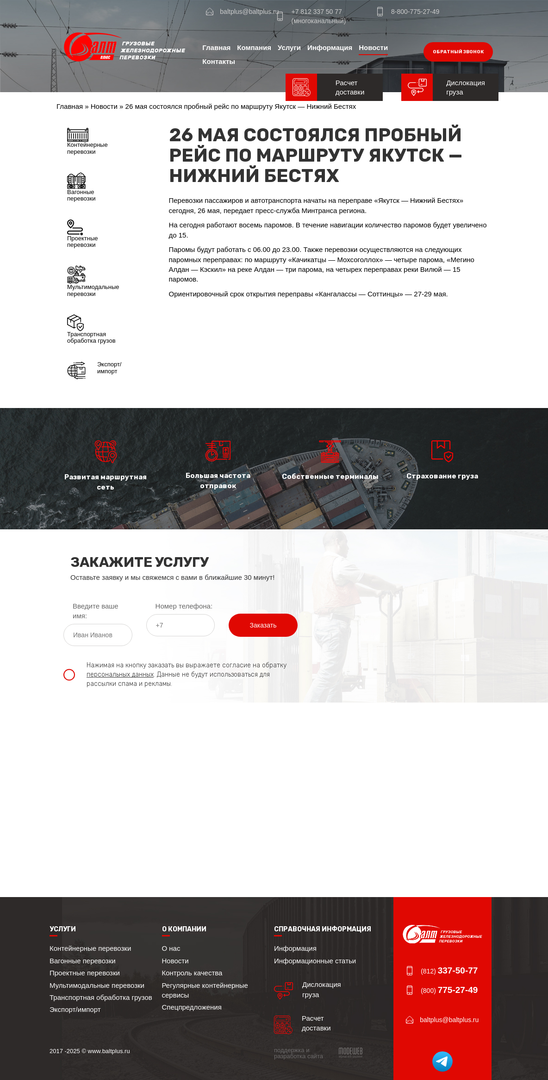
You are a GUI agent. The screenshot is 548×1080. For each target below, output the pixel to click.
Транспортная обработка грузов (91, 329)
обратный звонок (458, 52)
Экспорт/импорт (94, 370)
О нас (171, 948)
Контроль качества (192, 973)
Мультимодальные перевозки (93, 281)
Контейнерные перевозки (87, 141)
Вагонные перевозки (81, 187)
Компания (254, 47)
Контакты (218, 61)
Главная (216, 47)
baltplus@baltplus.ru (249, 11)
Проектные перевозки (82, 234)
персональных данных (120, 674)
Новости (373, 47)
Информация (329, 47)
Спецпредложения (192, 1007)
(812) (449, 971)
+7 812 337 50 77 (316, 11)
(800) (449, 990)
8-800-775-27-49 (415, 11)
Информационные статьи (315, 961)
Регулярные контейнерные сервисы (205, 990)
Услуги (289, 47)
